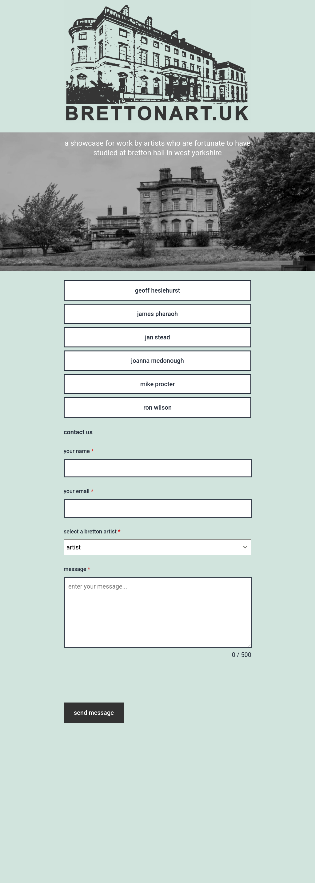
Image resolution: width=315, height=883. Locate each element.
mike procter (157, 384)
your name (79, 451)
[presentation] (110, 681)
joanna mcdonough (157, 360)
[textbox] (151, 547)
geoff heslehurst (157, 290)
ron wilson (157, 407)
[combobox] (157, 547)
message (77, 569)
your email (78, 491)
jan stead (157, 337)
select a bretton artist (92, 531)
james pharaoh (157, 314)
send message (94, 712)
